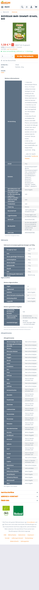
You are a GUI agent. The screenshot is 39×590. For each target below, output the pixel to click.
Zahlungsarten (25, 541)
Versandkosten (31, 522)
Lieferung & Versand (17, 538)
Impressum (30, 535)
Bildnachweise (12, 535)
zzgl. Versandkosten (12, 49)
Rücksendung (29, 538)
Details (3, 71)
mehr (2, 72)
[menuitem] (5, 7)
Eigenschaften (5, 278)
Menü (5, 7)
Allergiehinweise (6, 333)
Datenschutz (21, 535)
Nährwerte (4, 240)
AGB (5, 535)
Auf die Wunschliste (8, 60)
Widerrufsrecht (14, 541)
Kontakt (7, 538)
